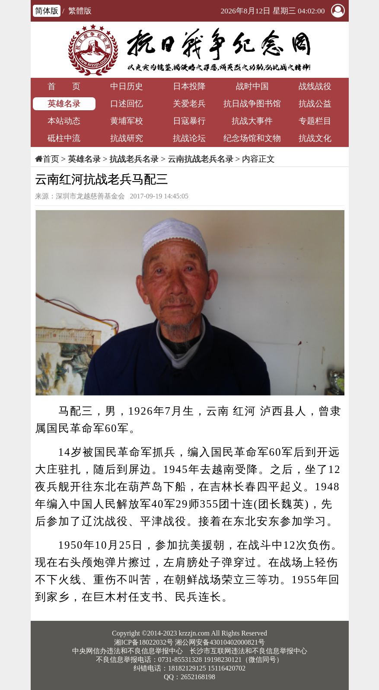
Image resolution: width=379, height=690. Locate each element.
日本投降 (189, 86)
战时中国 (252, 86)
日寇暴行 (189, 120)
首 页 (64, 86)
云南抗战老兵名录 (200, 158)
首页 (51, 159)
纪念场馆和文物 (252, 138)
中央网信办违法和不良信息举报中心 (127, 651)
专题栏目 (315, 120)
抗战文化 (315, 138)
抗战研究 (126, 138)
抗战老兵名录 (134, 158)
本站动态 (64, 120)
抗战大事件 (252, 120)
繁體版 (80, 10)
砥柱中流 (64, 138)
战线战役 (315, 86)
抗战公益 (315, 103)
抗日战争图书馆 (252, 103)
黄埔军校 (126, 120)
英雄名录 (64, 103)
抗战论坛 (189, 138)
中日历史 (126, 86)
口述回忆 (126, 103)
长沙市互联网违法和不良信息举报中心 (248, 651)
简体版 (46, 10)
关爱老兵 (189, 103)
